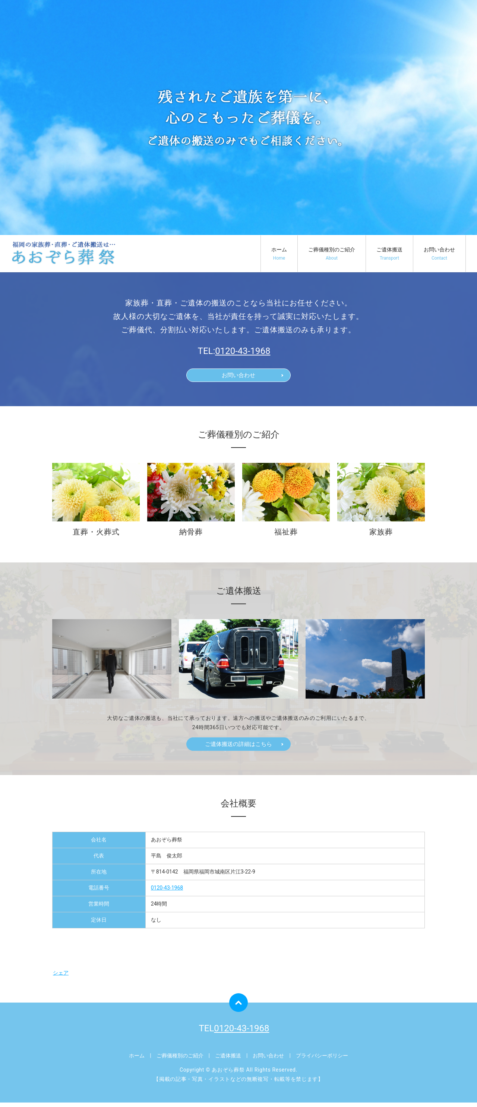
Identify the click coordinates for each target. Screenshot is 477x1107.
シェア (61, 977)
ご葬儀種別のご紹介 (331, 254)
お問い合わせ (439, 254)
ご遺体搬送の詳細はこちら (238, 747)
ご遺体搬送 (389, 254)
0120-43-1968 (242, 351)
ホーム (279, 254)
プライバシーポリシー (322, 1060)
